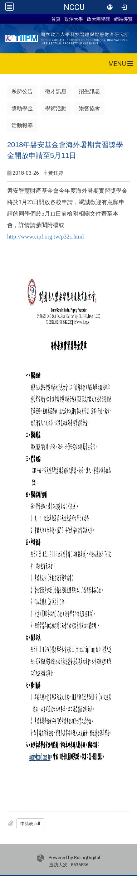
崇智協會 (89, 108)
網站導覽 (123, 19)
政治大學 (73, 19)
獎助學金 (22, 108)
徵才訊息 (56, 91)
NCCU (74, 7)
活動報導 (22, 125)
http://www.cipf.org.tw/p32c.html (45, 237)
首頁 (55, 19)
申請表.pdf (30, 823)
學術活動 (56, 108)
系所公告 (22, 91)
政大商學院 (98, 19)
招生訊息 (89, 91)
